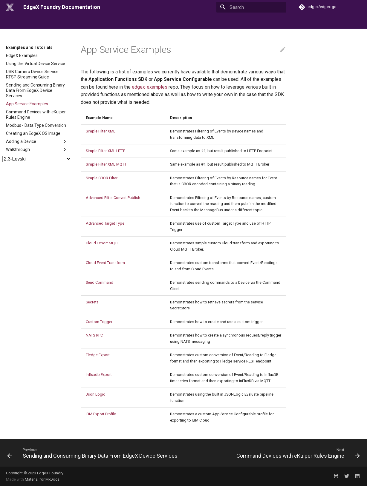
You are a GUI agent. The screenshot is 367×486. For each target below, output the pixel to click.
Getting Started (50, 21)
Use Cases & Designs (236, 21)
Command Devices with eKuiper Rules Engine (36, 114)
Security (81, 21)
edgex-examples (149, 87)
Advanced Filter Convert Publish (113, 197)
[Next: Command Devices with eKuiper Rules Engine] (297, 452)
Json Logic (95, 394)
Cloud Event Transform (105, 262)
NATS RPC (94, 335)
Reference (274, 21)
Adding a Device (37, 141)
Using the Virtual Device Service (35, 63)
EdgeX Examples (22, 55)
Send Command (99, 282)
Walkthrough (37, 149)
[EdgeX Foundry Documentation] (10, 7)
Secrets (92, 302)
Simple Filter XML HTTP (105, 151)
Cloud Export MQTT (102, 243)
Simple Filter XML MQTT (106, 164)
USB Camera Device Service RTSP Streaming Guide (32, 74)
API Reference (196, 21)
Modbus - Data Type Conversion (36, 125)
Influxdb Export (99, 374)
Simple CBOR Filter (101, 178)
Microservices (110, 21)
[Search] (251, 7)
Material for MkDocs (42, 479)
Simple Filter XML (100, 131)
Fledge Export (98, 355)
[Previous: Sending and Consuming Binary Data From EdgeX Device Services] (93, 452)
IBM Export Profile (101, 414)
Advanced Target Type (105, 223)
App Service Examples (27, 103)
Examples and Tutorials (152, 21)
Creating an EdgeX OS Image (33, 133)
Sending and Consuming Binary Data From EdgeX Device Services (35, 90)
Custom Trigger (99, 322)
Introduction (17, 21)
